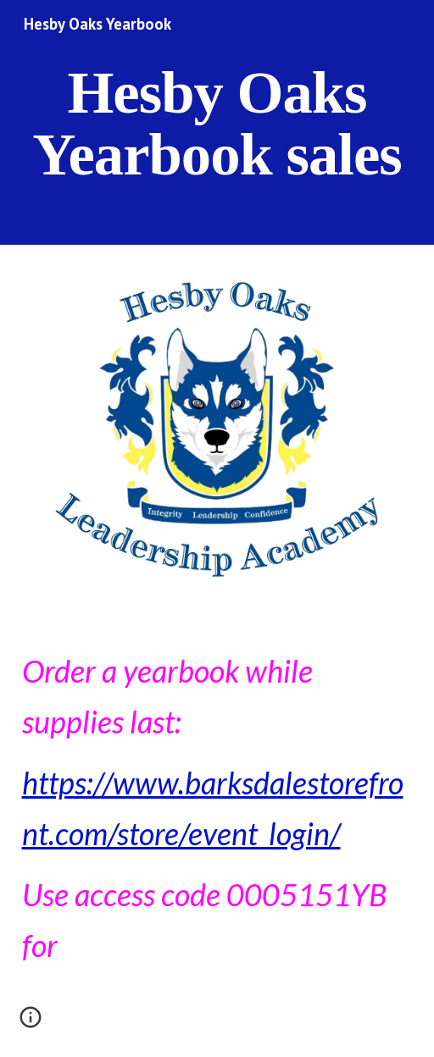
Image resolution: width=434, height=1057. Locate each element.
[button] (30, 1023)
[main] (217, 122)
